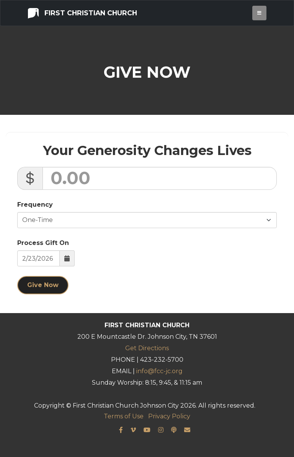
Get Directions (147, 348)
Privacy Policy (169, 416)
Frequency (35, 204)
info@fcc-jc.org (159, 371)
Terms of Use (124, 416)
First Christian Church (82, 13)
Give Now (43, 285)
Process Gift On (43, 242)
